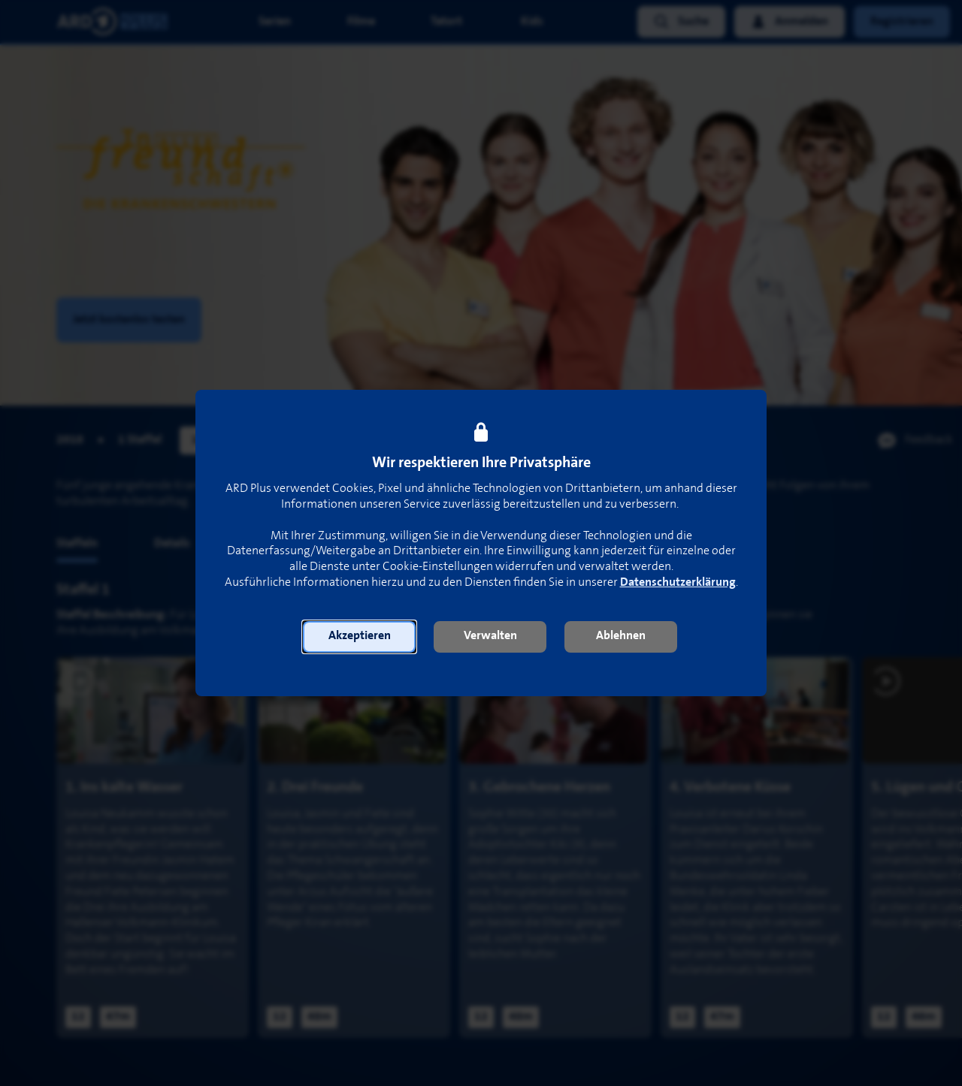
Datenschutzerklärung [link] (678, 582)
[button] (359, 637)
